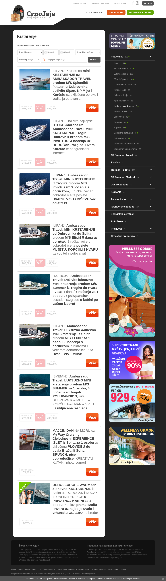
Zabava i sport (121, 199)
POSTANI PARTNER (100, 3)
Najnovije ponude (140, 12)
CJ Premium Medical (125, 177)
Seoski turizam (123, 111)
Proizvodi (118, 228)
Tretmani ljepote (123, 170)
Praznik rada (122, 90)
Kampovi (120, 122)
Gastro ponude (121, 184)
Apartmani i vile (123, 100)
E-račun (117, 162)
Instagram (137, 3)
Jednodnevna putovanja (127, 149)
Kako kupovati (16, 569)
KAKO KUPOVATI (80, 3)
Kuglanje (118, 192)
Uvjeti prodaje (83, 569)
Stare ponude (113, 569)
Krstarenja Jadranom (125, 106)
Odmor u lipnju (123, 95)
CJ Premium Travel (125, 84)
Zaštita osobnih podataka (65, 569)
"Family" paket (123, 79)
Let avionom (121, 138)
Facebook (132, 3)
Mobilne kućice (123, 68)
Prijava (148, 3)
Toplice (119, 127)
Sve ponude (116, 12)
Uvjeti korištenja (31, 569)
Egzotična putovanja (125, 133)
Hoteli (119, 63)
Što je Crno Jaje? (29, 545)
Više (92, 108)
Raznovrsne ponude (125, 206)
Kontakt (123, 569)
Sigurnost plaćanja (47, 569)
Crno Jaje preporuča (124, 236)
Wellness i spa (123, 74)
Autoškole (119, 221)
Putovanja (119, 56)
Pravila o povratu (98, 569)
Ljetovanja (121, 117)
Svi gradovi (96, 12)
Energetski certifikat (124, 214)
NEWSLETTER (120, 3)
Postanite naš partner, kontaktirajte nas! (110, 545)
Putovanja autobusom (126, 143)
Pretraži (94, 59)
